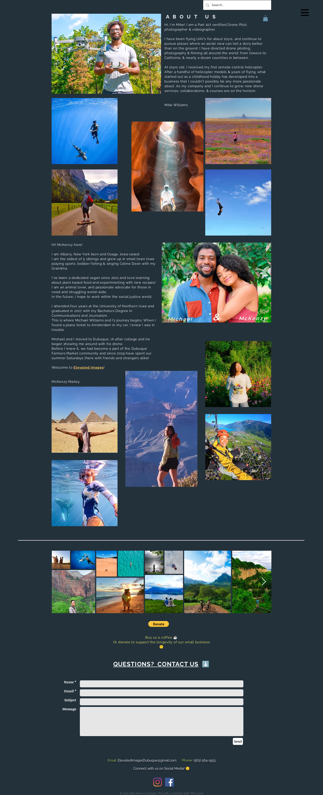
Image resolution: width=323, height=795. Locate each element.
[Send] (238, 741)
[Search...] (237, 5)
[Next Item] (263, 581)
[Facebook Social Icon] (169, 782)
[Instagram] (157, 782)
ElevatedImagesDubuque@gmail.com (147, 760)
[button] (305, 12)
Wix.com (196, 793)
